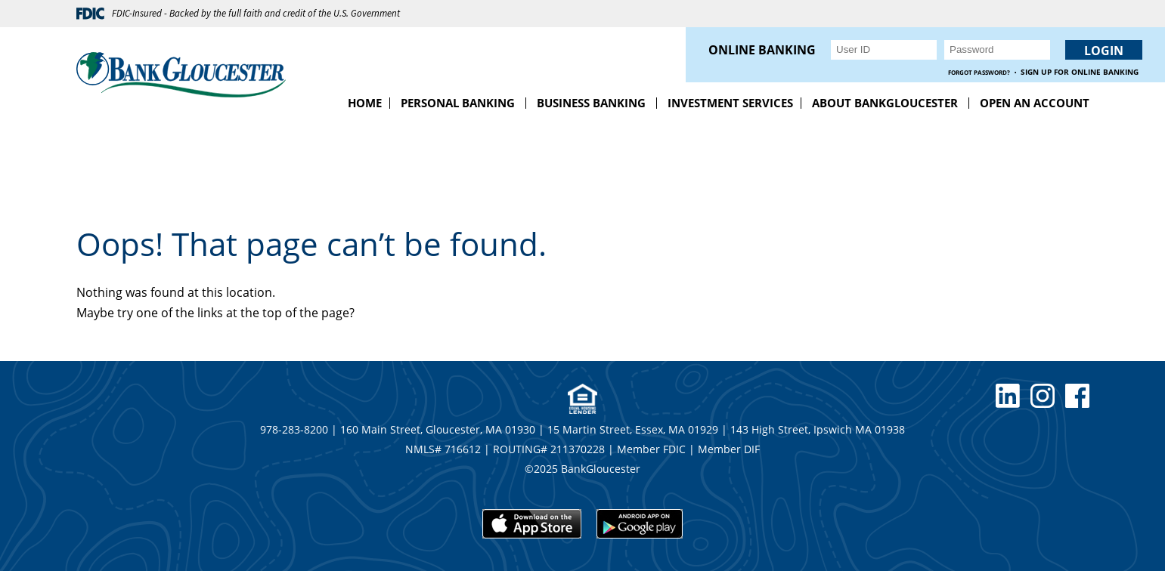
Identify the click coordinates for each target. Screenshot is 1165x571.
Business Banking (591, 102)
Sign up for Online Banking (1080, 72)
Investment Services (730, 102)
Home (365, 102)
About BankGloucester (885, 102)
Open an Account (1034, 102)
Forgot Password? (979, 72)
